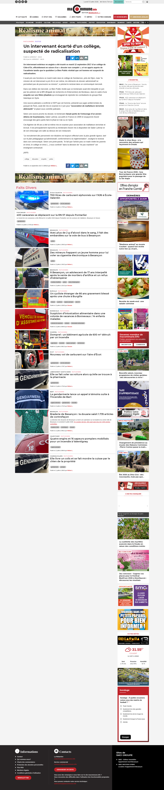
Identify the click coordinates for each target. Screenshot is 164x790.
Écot (52, 352)
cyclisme (59, 302)
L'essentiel (133, 80)
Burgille (53, 291)
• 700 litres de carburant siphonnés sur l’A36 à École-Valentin (132, 93)
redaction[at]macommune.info (64, 759)
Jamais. (125, 722)
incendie (61, 343)
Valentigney (55, 436)
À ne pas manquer (133, 494)
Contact (20, 756)
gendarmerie (54, 203)
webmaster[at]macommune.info (65, 783)
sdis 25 (78, 302)
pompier (63, 467)
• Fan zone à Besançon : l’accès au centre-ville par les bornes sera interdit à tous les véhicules (133, 86)
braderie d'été (55, 427)
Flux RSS (20, 767)
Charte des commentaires (26, 762)
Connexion (140, 344)
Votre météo (133, 634)
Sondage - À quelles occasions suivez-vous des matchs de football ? (132, 700)
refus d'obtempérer (74, 282)
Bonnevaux (54, 311)
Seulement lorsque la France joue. (134, 719)
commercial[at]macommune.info (65, 764)
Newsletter (23, 778)
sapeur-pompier (68, 302)
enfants (67, 323)
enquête (44, 159)
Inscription (126, 344)
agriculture (54, 343)
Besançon (54, 230)
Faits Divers (28, 41)
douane (72, 427)
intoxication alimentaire (77, 323)
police (51, 159)
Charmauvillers (56, 456)
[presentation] (119, 506)
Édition (85, 12)
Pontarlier (21, 212)
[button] (143, 2)
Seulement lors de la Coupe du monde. (133, 715)
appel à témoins (55, 402)
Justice (38, 41)
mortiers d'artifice (56, 282)
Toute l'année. (127, 706)
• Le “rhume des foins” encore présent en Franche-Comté (132, 104)
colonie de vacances (57, 323)
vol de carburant (65, 203)
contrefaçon (64, 427)
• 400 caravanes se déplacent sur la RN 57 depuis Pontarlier (132, 98)
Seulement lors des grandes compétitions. (132, 710)
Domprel (53, 332)
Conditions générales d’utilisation (29, 773)
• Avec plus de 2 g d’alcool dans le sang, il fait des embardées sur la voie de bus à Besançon (133, 111)
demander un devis (65, 770)
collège (27, 159)
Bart (52, 392)
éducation (35, 159)
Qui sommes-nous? (24, 759)
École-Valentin (56, 192)
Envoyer (125, 737)
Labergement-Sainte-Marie (60, 372)
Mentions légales (23, 770)
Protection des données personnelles (30, 765)
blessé (53, 302)
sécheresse (81, 343)
